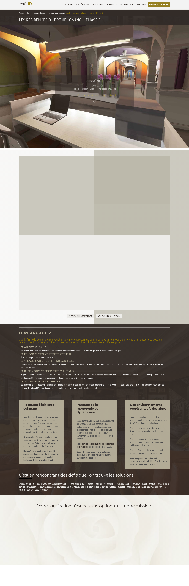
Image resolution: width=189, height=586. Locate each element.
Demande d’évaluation (158, 4)
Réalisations (84, 4)
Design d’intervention (114, 4)
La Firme (64, 4)
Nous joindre (141, 4)
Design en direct (130, 4)
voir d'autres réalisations (109, 314)
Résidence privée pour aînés (52, 13)
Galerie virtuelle (99, 4)
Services (73, 4)
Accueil (22, 13)
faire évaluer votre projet (80, 314)
